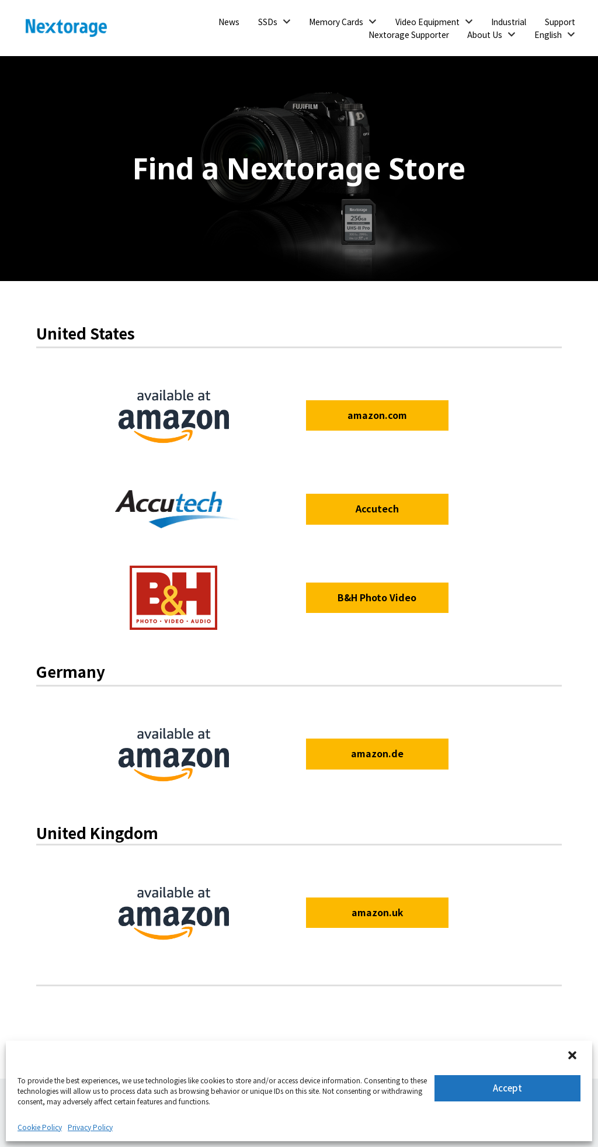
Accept (507, 1088)
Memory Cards (336, 21)
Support (560, 21)
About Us (484, 34)
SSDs (267, 21)
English (548, 34)
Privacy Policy (90, 1127)
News (228, 21)
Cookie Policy (40, 1127)
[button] (573, 1056)
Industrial (508, 21)
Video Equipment (427, 21)
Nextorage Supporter (408, 34)
